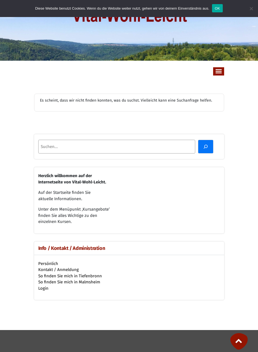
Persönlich (48, 263)
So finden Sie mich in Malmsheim (69, 282)
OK (217, 8)
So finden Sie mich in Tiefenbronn (70, 275)
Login (43, 288)
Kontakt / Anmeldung (58, 269)
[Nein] (251, 8)
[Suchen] (205, 146)
